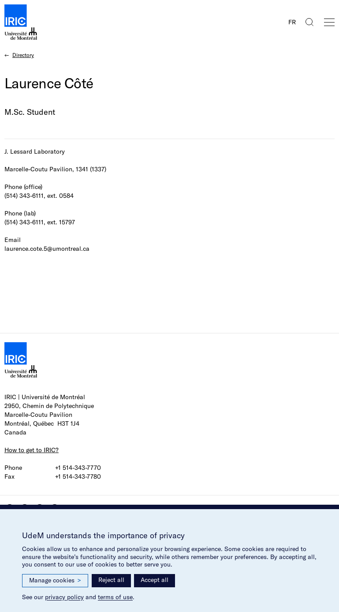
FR (292, 22)
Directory (23, 55)
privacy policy (64, 597)
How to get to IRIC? (31, 450)
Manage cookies (55, 580)
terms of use (115, 597)
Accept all (154, 580)
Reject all (111, 580)
